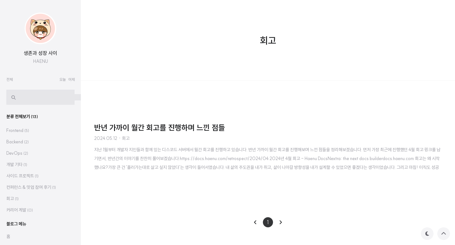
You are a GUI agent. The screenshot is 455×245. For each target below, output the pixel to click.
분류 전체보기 (22, 116)
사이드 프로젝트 (22, 176)
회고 (126, 138)
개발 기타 (16, 164)
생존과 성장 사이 (40, 53)
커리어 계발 (19, 210)
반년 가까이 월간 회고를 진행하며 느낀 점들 (159, 127)
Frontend (17, 130)
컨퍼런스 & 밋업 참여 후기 (31, 187)
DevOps (17, 153)
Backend (17, 142)
